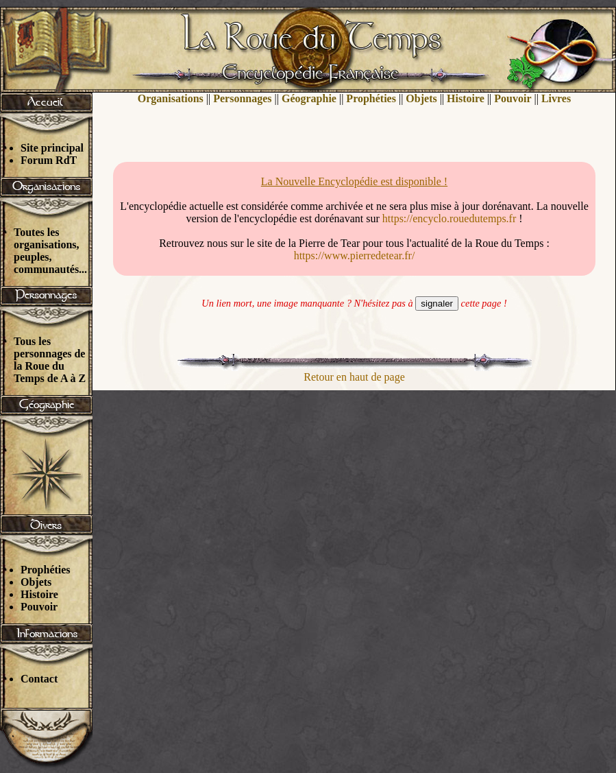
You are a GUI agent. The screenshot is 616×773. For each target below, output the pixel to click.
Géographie (309, 98)
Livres (556, 98)
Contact (39, 679)
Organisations (171, 98)
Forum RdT (49, 160)
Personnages (242, 98)
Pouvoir (39, 607)
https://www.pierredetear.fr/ (354, 255)
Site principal (52, 148)
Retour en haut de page (354, 377)
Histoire (39, 594)
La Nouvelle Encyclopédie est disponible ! (354, 181)
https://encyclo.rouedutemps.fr (449, 218)
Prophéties (46, 569)
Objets (36, 582)
